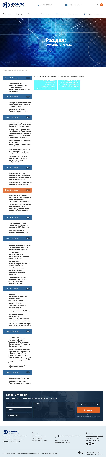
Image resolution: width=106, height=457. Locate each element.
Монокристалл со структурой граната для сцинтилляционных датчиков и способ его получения (19, 143)
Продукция (19, 14)
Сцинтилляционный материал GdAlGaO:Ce (18, 232)
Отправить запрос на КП (92, 440)
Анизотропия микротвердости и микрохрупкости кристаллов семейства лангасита (19, 255)
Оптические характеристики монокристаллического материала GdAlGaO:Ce (19, 151)
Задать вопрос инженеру (93, 438)
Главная (5, 70)
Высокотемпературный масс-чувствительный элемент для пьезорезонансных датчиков (19, 124)
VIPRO (98, 452)
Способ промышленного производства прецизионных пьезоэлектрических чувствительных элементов (19, 198)
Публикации (60, 14)
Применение (32, 14)
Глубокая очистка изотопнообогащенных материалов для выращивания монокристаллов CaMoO (19, 307)
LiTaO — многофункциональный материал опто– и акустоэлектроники (17, 297)
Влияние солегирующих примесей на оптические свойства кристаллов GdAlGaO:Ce (17, 159)
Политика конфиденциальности (94, 436)
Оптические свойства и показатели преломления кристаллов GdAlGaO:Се (19, 225)
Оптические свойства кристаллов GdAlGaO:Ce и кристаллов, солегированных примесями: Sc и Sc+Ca (19, 176)
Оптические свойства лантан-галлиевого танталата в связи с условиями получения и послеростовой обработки (19, 246)
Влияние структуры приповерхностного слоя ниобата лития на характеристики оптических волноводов (19, 87)
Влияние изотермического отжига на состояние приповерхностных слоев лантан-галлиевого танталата (19, 381)
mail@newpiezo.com (64, 442)
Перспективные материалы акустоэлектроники (18, 366)
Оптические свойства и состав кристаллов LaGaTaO (20, 183)
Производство (46, 14)
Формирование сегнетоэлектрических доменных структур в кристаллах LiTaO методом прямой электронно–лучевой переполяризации (19, 342)
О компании (7, 14)
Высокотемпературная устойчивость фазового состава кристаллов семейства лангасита (17, 280)
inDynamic (100, 454)
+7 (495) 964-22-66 (67, 436)
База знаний (73, 14)
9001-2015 (42, 453)
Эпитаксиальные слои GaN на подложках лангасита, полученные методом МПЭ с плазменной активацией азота (19, 208)
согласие (79, 416)
